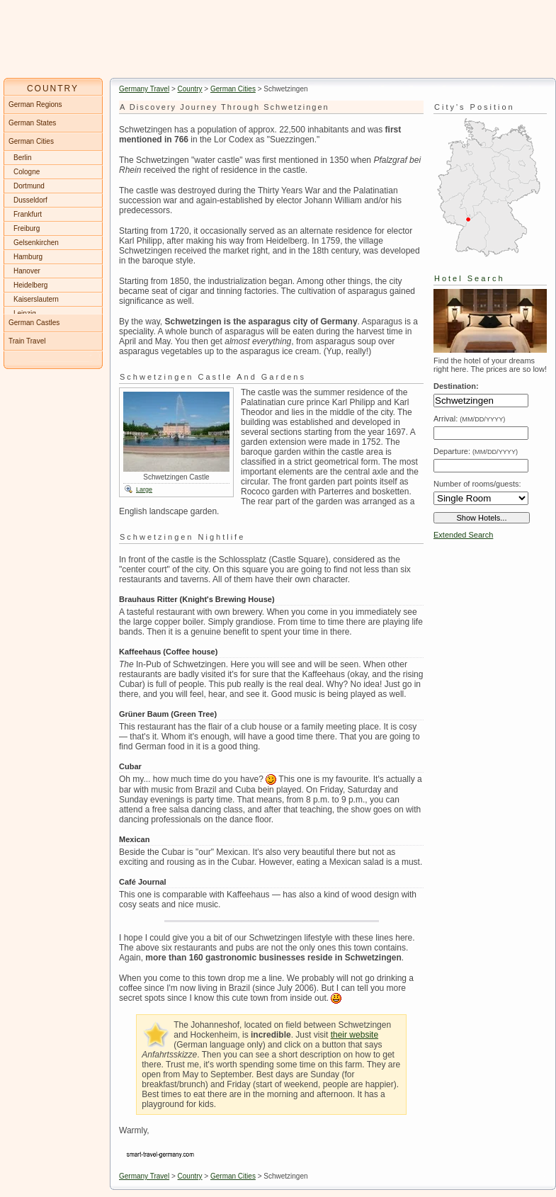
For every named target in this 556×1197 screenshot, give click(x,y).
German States (32, 123)
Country (190, 89)
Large (144, 489)
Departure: (475, 451)
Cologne (26, 172)
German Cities (233, 89)
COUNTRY (53, 88)
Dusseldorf (30, 200)
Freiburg (26, 228)
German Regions (35, 104)
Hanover (26, 271)
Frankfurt (27, 214)
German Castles (33, 323)
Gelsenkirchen (36, 242)
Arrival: (469, 418)
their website (354, 1035)
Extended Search (463, 535)
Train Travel (26, 341)
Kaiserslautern (36, 299)
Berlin (22, 157)
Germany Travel (144, 89)
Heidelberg (30, 285)
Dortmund (29, 186)
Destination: (456, 386)
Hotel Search (469, 278)
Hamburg (27, 257)
